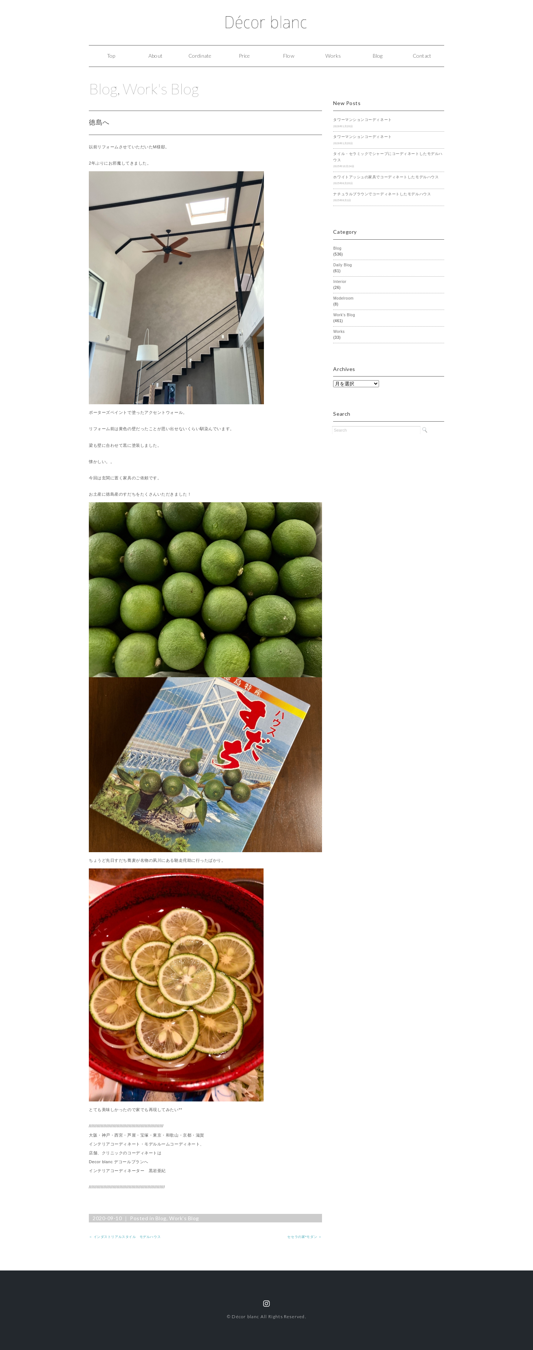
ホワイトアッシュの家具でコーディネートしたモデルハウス (386, 177)
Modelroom (343, 298)
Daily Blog (342, 265)
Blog (378, 56)
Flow (288, 56)
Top (111, 56)
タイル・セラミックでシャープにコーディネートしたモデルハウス (387, 157)
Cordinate (199, 56)
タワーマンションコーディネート (362, 120)
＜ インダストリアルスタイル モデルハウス (125, 1237)
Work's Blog (161, 89)
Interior (339, 282)
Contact (422, 56)
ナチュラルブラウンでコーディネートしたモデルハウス (382, 194)
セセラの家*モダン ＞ (304, 1237)
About (155, 56)
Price (244, 56)
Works (333, 56)
